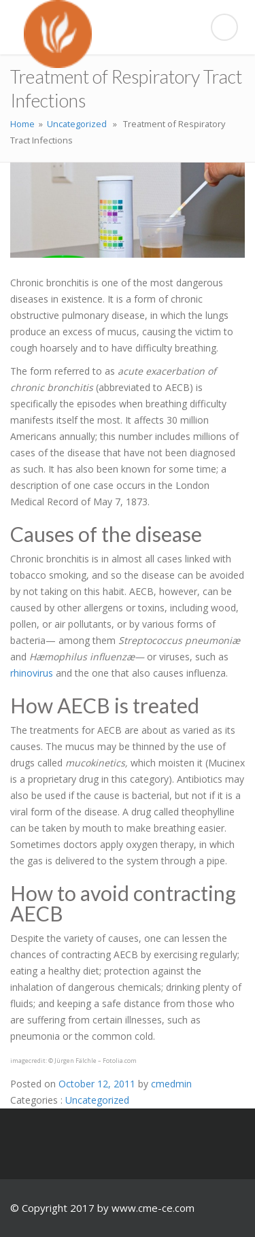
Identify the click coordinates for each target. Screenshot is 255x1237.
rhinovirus (31, 672)
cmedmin (171, 1083)
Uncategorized (77, 124)
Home (22, 124)
